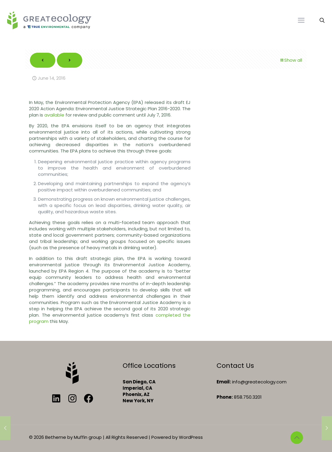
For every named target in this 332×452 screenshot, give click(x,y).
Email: (224, 382)
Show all (291, 60)
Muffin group (88, 437)
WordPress (191, 437)
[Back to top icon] (296, 437)
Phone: (225, 397)
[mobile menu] (301, 20)
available (54, 115)
